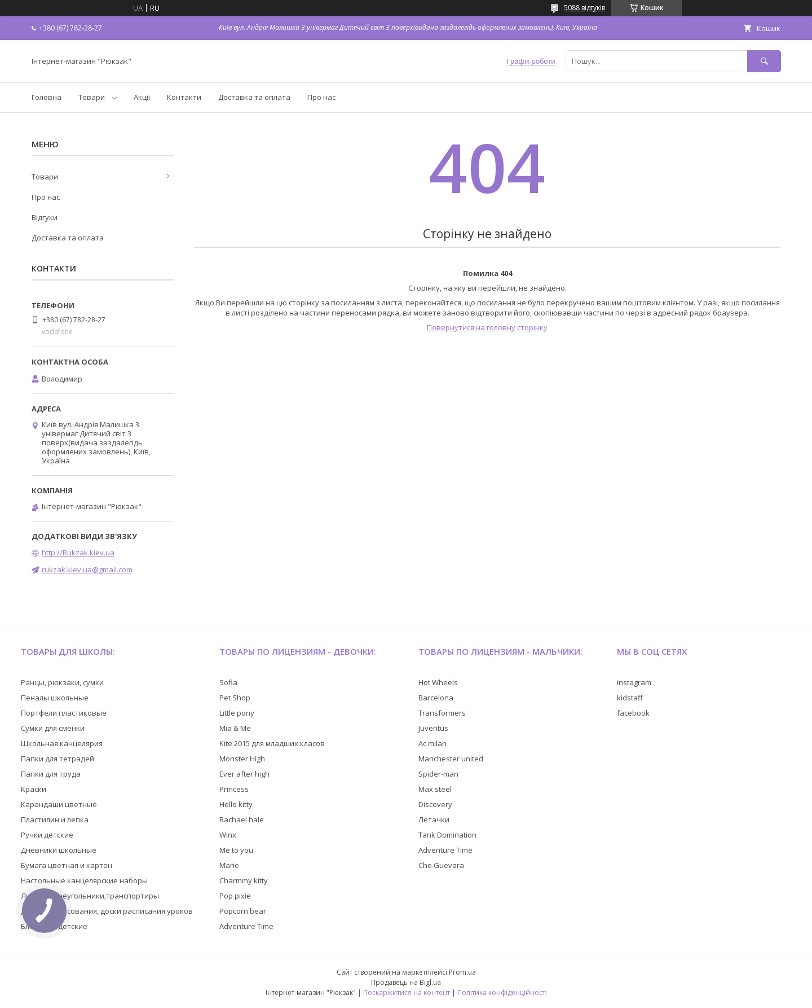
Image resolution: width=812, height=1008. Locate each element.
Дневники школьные (58, 850)
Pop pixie (235, 896)
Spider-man (438, 774)
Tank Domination (447, 835)
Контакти (184, 97)
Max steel (435, 789)
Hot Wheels (438, 682)
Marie (229, 865)
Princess (234, 789)
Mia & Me (235, 728)
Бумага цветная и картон (66, 865)
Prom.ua (462, 972)
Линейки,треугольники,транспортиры (90, 896)
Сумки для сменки (53, 728)
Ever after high (244, 774)
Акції (142, 97)
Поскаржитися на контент (406, 992)
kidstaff (630, 698)
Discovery (435, 804)
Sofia (228, 682)
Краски (33, 789)
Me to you (236, 850)
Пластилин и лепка (55, 819)
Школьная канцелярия (62, 743)
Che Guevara (441, 865)
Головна (46, 97)
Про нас (321, 97)
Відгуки (45, 217)
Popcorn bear (242, 911)
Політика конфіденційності (502, 992)
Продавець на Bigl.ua (406, 982)
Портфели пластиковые (64, 713)
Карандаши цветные (59, 804)
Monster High (242, 758)
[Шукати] (764, 61)
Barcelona (435, 698)
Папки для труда (51, 774)
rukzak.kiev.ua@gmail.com (87, 569)
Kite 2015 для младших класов (272, 743)
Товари (91, 97)
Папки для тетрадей (57, 758)
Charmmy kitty (243, 880)
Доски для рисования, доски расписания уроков (107, 911)
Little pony (236, 713)
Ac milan (432, 743)
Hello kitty (236, 804)
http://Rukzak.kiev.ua (78, 552)
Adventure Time (246, 926)
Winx (227, 835)
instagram (634, 682)
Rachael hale (241, 819)
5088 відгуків (584, 7)
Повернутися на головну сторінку (487, 327)
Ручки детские (47, 835)
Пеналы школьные (55, 698)
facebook (633, 713)
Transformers (442, 713)
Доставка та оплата (254, 97)
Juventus (433, 728)
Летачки (433, 819)
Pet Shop (234, 698)
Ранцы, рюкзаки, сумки (62, 682)
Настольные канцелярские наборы (84, 880)
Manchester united (450, 758)
